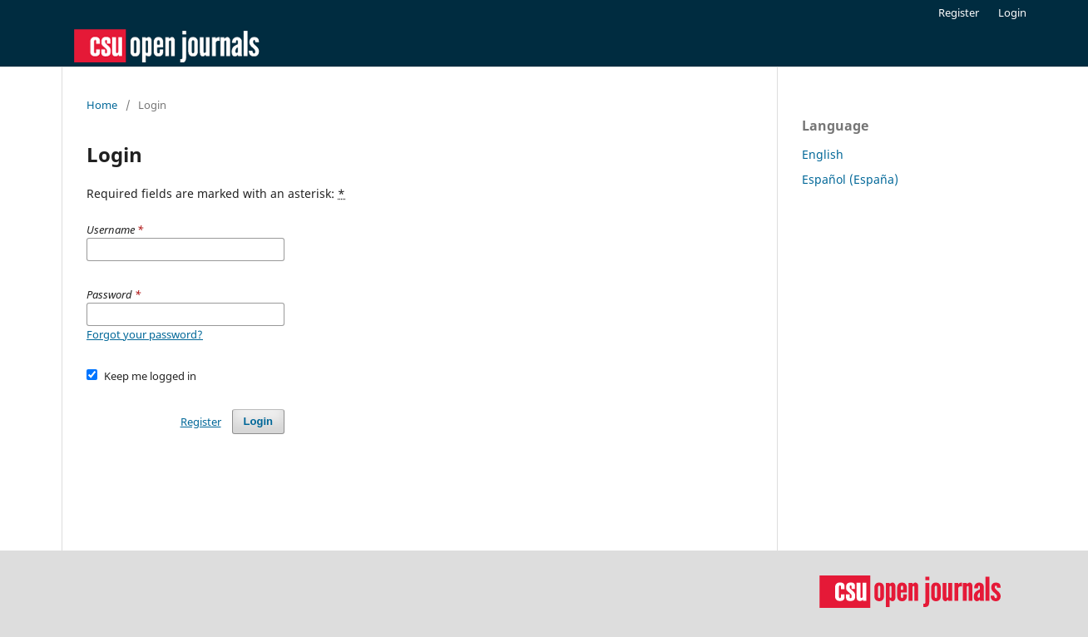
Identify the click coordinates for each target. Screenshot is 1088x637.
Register (958, 12)
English (822, 154)
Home (102, 104)
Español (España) (850, 179)
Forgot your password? (145, 334)
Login (1012, 12)
